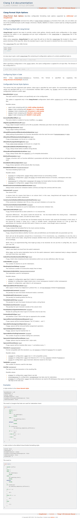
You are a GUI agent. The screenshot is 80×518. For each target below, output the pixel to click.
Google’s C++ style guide (35, 109)
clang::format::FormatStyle (12, 79)
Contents (51, 8)
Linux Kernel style (22, 387)
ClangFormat (43, 8)
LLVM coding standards (36, 107)
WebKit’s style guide (34, 114)
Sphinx (53, 516)
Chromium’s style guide (36, 111)
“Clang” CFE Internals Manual (66, 8)
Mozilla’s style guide (34, 113)
